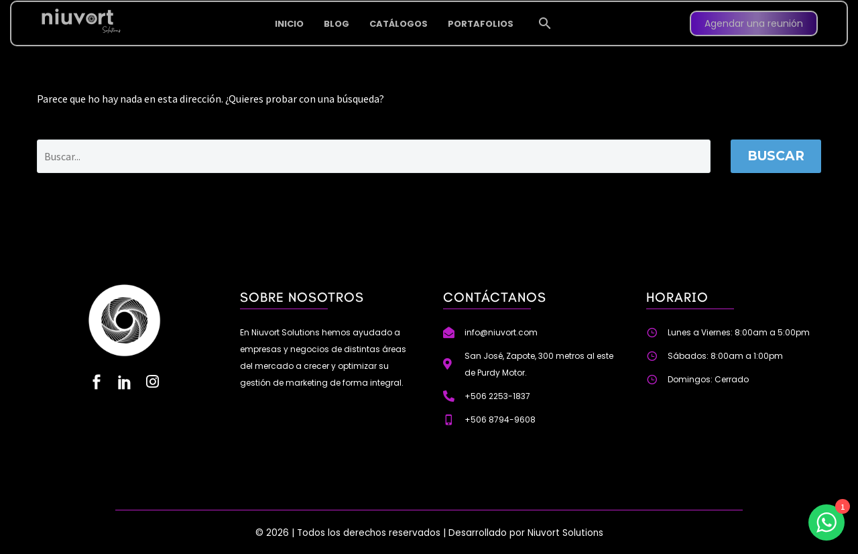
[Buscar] (374, 156)
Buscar (775, 156)
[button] (545, 12)
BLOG (336, 12)
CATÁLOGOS (398, 12)
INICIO (289, 12)
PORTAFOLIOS (480, 12)
